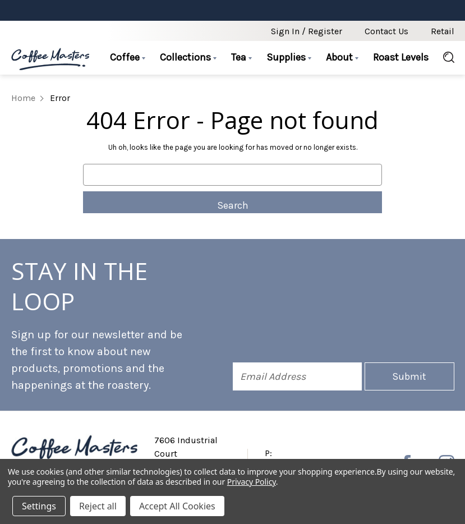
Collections (188, 57)
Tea (241, 57)
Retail (442, 31)
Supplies (288, 57)
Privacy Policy (251, 481)
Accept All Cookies (177, 506)
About (342, 57)
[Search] (445, 58)
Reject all (98, 506)
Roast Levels (401, 57)
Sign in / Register (306, 31)
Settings (39, 506)
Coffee (127, 57)
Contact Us (386, 31)
